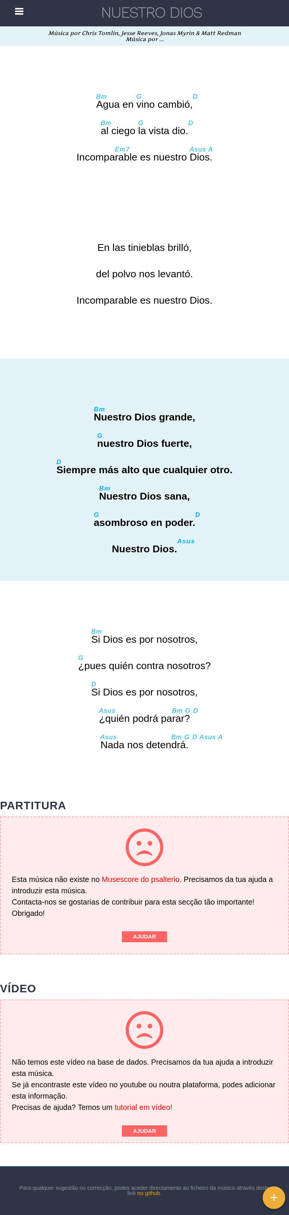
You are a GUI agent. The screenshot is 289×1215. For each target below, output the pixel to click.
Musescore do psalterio (140, 879)
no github (148, 1193)
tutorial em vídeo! (143, 1107)
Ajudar (144, 937)
